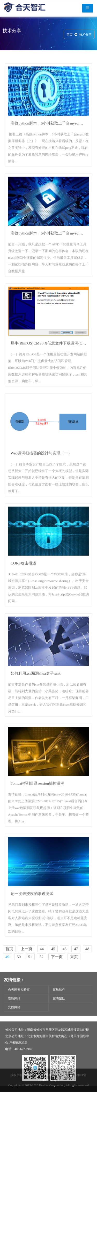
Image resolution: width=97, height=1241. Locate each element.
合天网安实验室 (19, 999)
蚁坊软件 (59, 999)
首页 (69, 35)
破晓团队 (59, 1008)
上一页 (26, 977)
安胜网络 (14, 1016)
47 (76, 977)
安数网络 (14, 1008)
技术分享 (85, 35)
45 (53, 977)
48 (87, 977)
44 (42, 977)
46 (64, 977)
